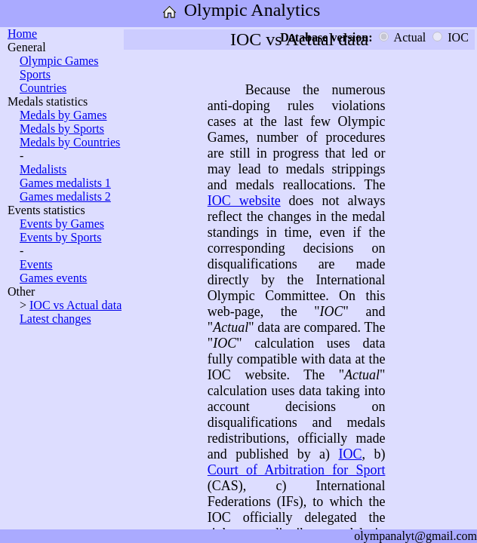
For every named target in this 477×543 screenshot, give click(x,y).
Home (22, 33)
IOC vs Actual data (75, 305)
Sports (35, 74)
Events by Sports (60, 237)
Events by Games (62, 223)
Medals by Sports (62, 128)
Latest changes (55, 318)
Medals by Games (63, 115)
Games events (53, 278)
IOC (350, 454)
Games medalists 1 (65, 182)
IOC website (244, 200)
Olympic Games (59, 60)
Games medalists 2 (65, 196)
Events (36, 264)
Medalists (43, 169)
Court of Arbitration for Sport (297, 469)
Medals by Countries (70, 142)
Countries (43, 87)
